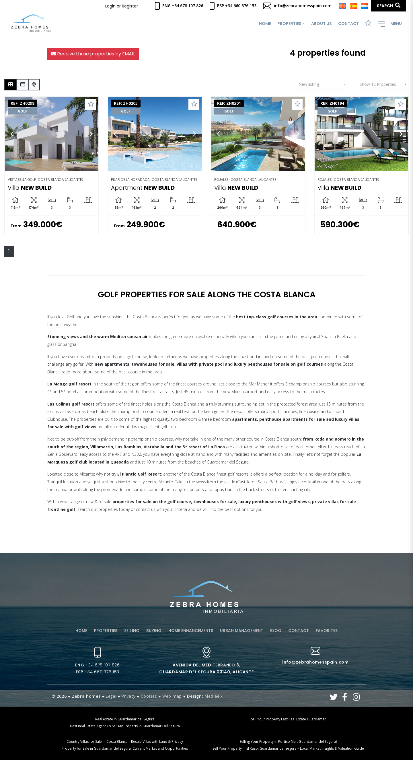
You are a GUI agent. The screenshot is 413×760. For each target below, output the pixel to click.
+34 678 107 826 (97, 665)
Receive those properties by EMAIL (93, 54)
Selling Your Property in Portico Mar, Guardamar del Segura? (288, 741)
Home (265, 23)
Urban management (241, 630)
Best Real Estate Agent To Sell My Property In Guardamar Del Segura (125, 726)
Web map (172, 696)
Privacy (128, 696)
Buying (153, 630)
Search (388, 6)
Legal (111, 696)
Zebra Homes (31, 23)
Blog (275, 630)
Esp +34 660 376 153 (233, 5)
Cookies (149, 696)
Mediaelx (213, 696)
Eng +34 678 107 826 (179, 5)
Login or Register (121, 6)
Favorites (327, 630)
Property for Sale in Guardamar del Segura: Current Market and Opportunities (125, 748)
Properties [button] (289, 23)
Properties (105, 630)
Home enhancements (190, 630)
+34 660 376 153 (97, 672)
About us (321, 23)
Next (91, 134)
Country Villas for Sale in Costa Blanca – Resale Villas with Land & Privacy (125, 741)
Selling (131, 630)
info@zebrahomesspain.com (297, 5)
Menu (390, 24)
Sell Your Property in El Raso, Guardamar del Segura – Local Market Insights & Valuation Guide (288, 748)
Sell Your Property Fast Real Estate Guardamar (288, 719)
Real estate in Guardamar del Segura (125, 719)
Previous (12, 134)
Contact (348, 23)
